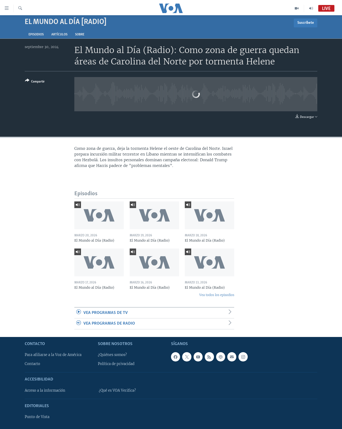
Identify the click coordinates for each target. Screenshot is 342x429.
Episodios (36, 34)
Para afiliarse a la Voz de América (53, 355)
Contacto (32, 364)
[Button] (35, 82)
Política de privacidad (116, 364)
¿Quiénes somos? (112, 355)
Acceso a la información (45, 390)
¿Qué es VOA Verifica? (117, 390)
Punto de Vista (37, 417)
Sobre (79, 34)
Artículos (59, 34)
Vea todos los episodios (216, 295)
